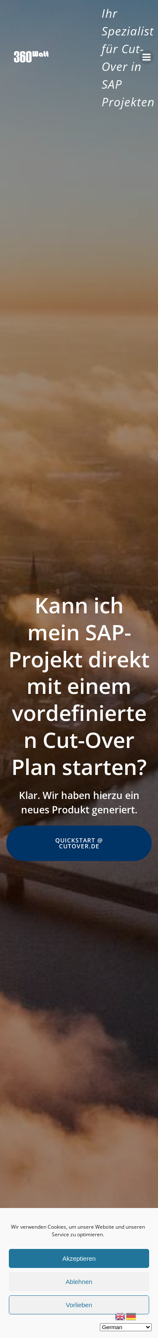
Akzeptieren (79, 1258)
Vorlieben (79, 1304)
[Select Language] (126, 1327)
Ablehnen (79, 1281)
